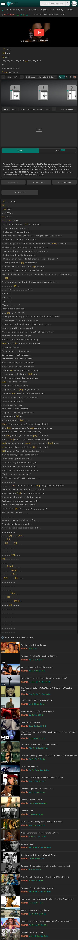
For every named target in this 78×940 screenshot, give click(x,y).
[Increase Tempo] (22, 77)
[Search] (67, 3)
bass (48, 109)
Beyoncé (20, 9)
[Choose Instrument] (54, 109)
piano (14, 109)
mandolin (31, 109)
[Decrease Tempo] (3, 77)
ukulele (22, 109)
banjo (39, 109)
